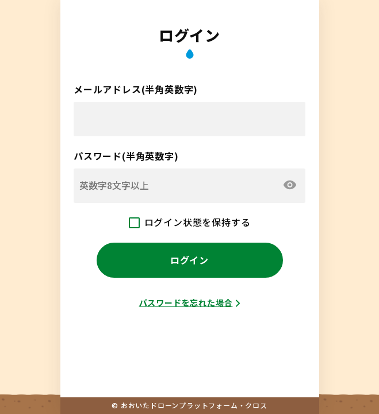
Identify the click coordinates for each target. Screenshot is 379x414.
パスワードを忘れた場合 (186, 302)
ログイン (189, 260)
